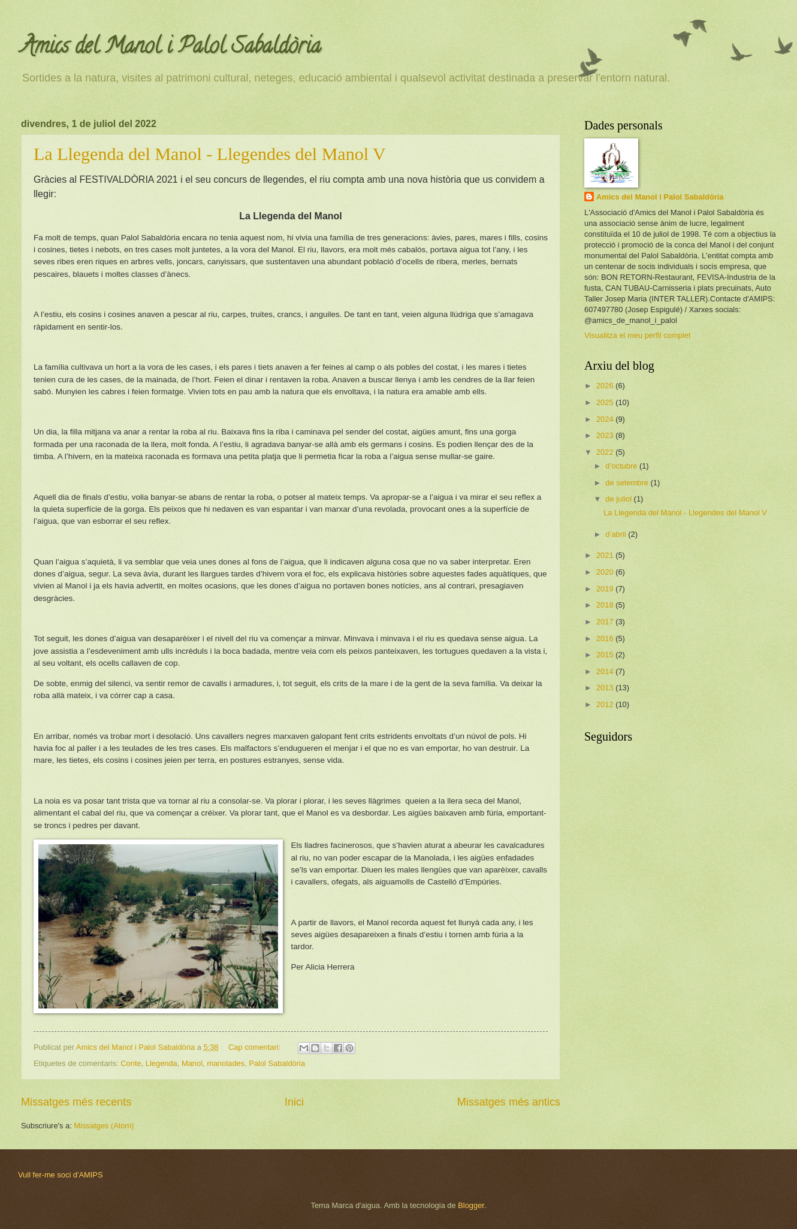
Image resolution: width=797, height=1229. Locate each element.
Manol (192, 1063)
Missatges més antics (508, 1102)
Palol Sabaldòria (277, 1063)
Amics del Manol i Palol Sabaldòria (171, 48)
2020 (605, 571)
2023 (605, 435)
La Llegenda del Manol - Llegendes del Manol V (210, 154)
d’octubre (622, 465)
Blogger (471, 1205)
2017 (605, 621)
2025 (605, 402)
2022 (605, 452)
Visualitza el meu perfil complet (637, 335)
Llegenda (161, 1063)
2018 (605, 604)
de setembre (627, 482)
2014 (605, 671)
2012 (605, 704)
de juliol (619, 498)
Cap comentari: (255, 1047)
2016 (605, 638)
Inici (294, 1102)
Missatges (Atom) (104, 1125)
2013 (605, 687)
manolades (225, 1063)
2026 (605, 385)
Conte (130, 1063)
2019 (605, 588)
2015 (605, 654)
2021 (605, 555)
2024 (605, 419)
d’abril (616, 534)
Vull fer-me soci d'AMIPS (60, 1174)
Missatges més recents (76, 1102)
